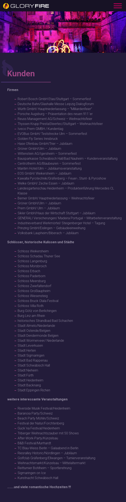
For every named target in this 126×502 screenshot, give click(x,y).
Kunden (21, 73)
